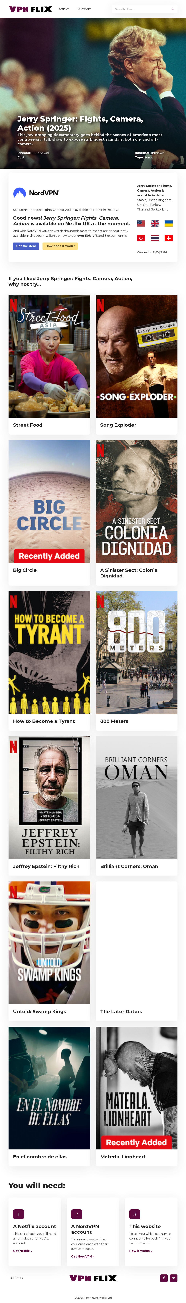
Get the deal (26, 246)
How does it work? (60, 246)
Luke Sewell (41, 153)
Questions (84, 9)
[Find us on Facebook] (164, 1278)
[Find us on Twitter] (173, 1278)
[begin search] (173, 9)
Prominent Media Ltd (98, 1297)
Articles (64, 9)
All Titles (16, 1278)
